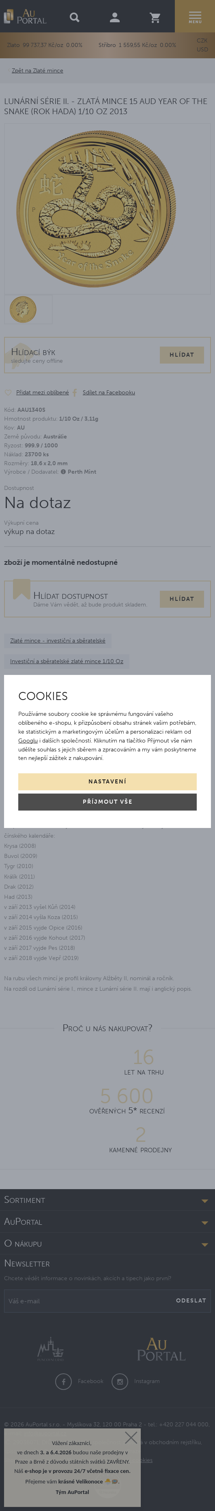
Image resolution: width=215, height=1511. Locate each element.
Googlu (28, 740)
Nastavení (107, 781)
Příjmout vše (108, 801)
